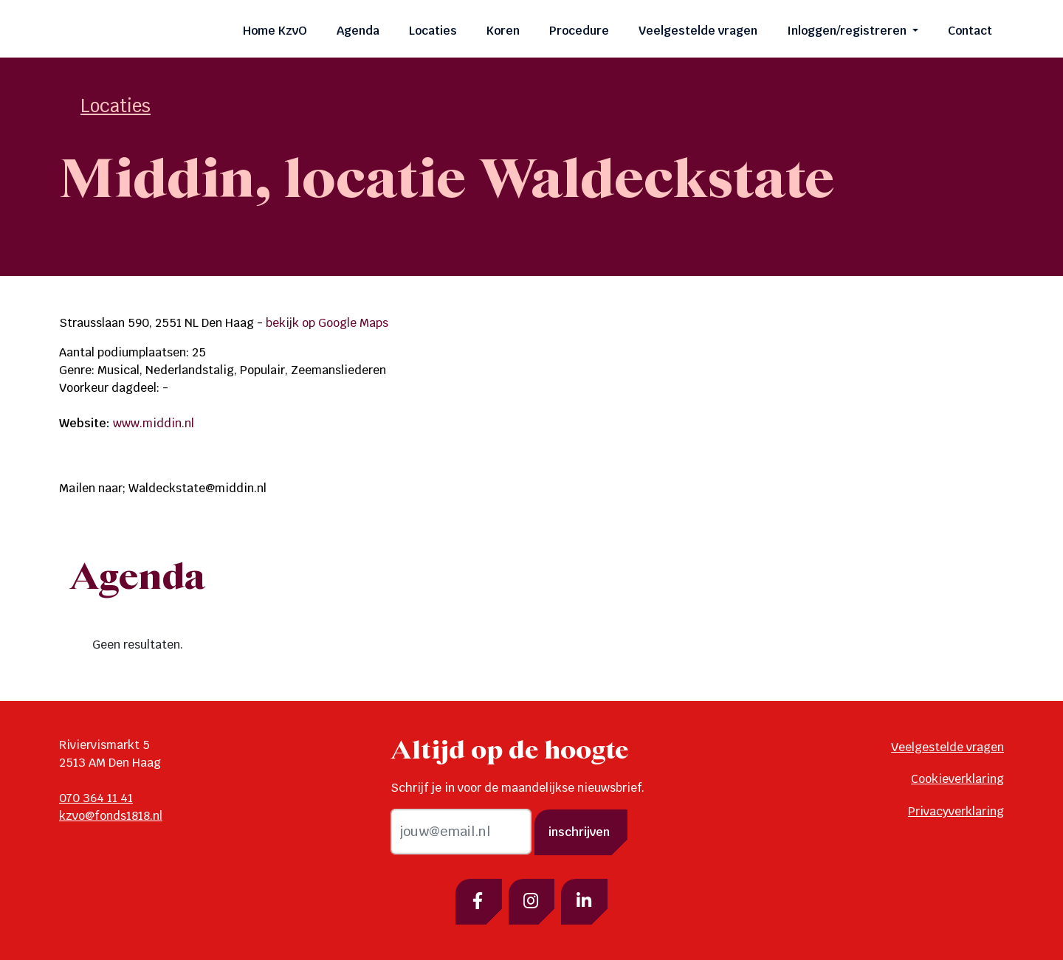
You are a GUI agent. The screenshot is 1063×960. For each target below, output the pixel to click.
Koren (503, 30)
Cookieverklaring (957, 779)
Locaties (433, 30)
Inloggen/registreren (848, 30)
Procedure (579, 30)
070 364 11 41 (96, 798)
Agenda (358, 30)
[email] (461, 831)
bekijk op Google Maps (327, 323)
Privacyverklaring (956, 811)
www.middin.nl (153, 423)
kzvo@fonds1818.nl (110, 815)
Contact (970, 30)
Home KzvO (275, 30)
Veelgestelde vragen (698, 30)
